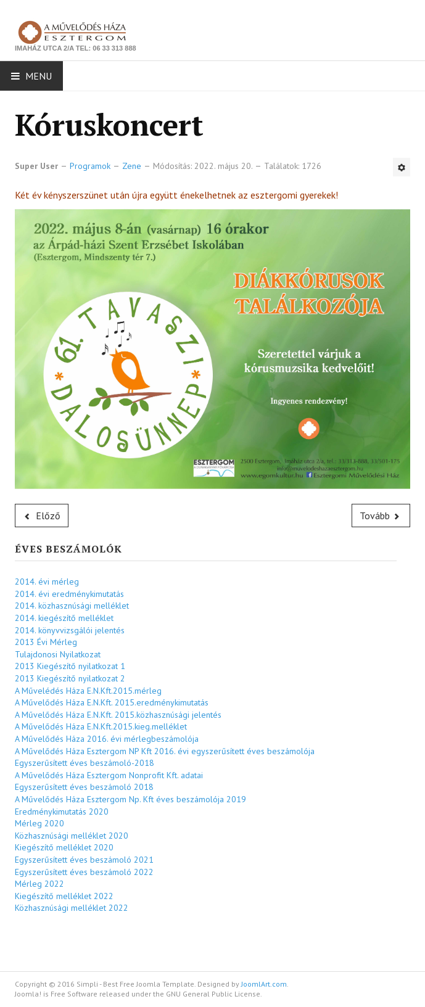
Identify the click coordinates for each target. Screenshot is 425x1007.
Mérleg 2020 (39, 823)
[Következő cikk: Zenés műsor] (381, 515)
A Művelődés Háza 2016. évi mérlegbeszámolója (107, 738)
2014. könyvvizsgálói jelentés (70, 630)
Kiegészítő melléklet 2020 (64, 847)
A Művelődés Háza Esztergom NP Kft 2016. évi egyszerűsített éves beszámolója (165, 751)
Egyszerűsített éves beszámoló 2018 (84, 786)
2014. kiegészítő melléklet (64, 617)
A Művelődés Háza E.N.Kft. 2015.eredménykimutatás (111, 702)
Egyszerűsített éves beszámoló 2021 (84, 859)
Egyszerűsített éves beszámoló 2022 (84, 872)
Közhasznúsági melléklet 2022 (71, 907)
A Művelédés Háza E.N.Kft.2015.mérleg (88, 690)
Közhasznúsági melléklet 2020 (71, 835)
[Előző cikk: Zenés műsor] (41, 515)
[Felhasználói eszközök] (401, 167)
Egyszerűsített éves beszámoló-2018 (84, 762)
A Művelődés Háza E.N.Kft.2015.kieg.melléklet (101, 726)
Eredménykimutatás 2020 (62, 811)
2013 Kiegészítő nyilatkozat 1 (70, 666)
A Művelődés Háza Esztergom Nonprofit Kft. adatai (109, 775)
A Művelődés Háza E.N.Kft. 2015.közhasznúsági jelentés (118, 714)
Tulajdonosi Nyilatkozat (58, 654)
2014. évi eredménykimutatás (69, 593)
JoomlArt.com (264, 984)
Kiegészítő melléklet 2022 (64, 896)
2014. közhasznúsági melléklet (72, 605)
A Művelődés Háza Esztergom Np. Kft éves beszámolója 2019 (130, 799)
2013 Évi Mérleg (46, 641)
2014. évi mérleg (47, 581)
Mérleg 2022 (39, 883)
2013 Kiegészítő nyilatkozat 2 (70, 678)
